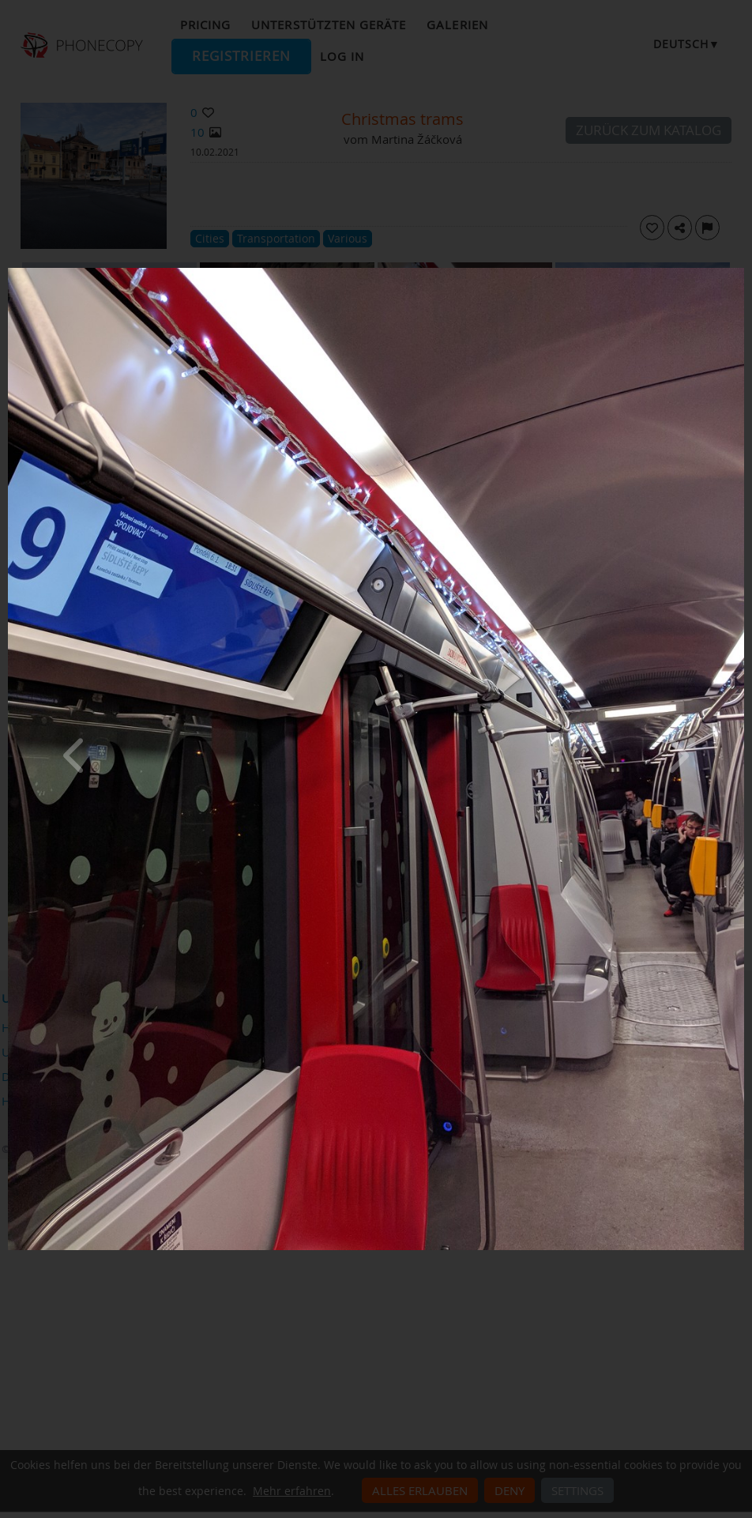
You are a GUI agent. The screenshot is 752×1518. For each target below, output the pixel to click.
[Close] (740, 272)
